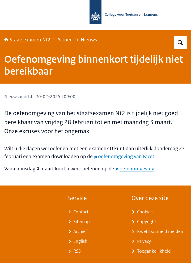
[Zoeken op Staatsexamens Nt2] (180, 42)
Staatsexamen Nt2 (27, 40)
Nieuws (89, 40)
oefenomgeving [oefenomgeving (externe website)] (134, 169)
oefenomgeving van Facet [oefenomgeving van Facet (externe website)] (124, 156)
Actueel (65, 40)
